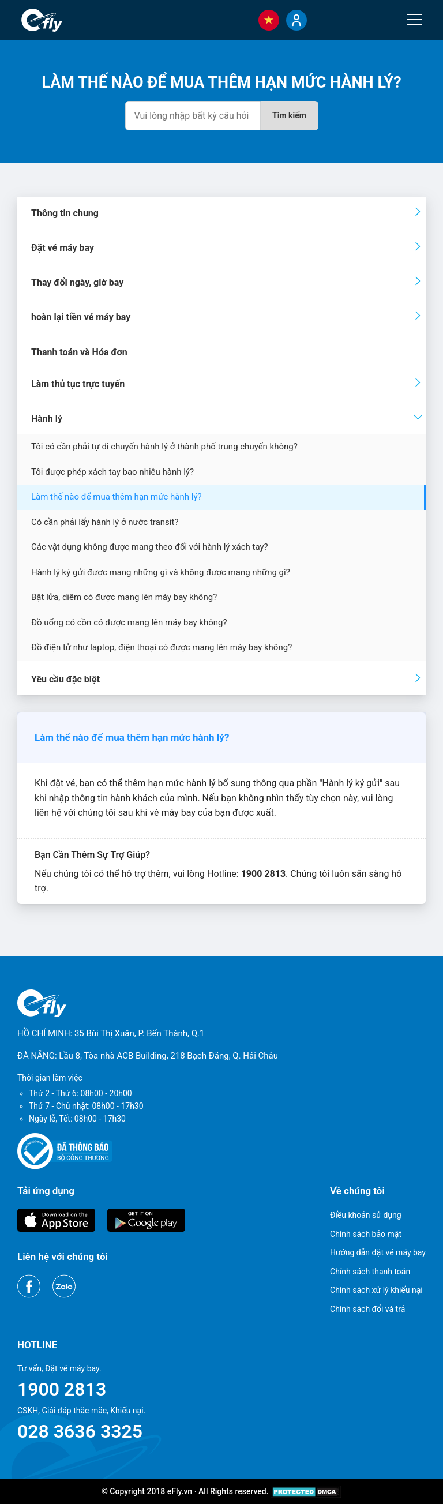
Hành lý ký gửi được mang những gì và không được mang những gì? (160, 572)
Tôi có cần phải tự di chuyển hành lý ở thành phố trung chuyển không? (164, 446)
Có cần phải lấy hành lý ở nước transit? (104, 522)
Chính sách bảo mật (365, 1234)
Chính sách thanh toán (370, 1271)
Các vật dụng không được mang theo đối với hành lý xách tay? (149, 547)
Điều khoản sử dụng (365, 1215)
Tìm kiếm (289, 115)
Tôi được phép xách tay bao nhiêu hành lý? (112, 472)
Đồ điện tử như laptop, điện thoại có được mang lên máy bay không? (161, 647)
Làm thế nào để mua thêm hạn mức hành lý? (116, 497)
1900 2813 (61, 1389)
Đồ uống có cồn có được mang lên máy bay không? (129, 622)
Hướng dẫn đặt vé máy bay (378, 1252)
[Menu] (415, 19)
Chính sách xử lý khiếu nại (376, 1290)
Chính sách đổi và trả (367, 1309)
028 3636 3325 (79, 1431)
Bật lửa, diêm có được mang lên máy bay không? (124, 597)
